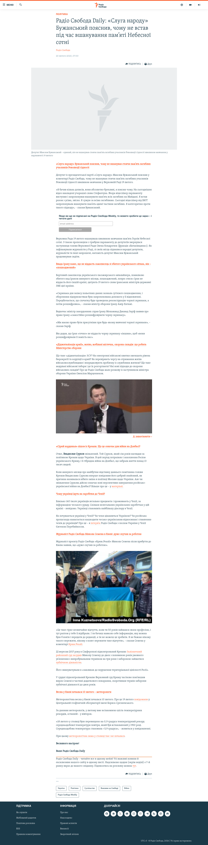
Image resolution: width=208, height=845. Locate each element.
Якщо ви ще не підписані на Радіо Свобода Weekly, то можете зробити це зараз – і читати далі (105, 217)
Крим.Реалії (75, 644)
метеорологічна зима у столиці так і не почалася (97, 736)
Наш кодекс (66, 818)
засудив (77, 655)
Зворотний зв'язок (69, 834)
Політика (62, 14)
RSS (18, 829)
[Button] (133, 64)
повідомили (141, 699)
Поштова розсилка (25, 823)
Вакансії (64, 829)
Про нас (64, 812)
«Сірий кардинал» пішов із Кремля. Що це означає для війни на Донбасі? (98, 446)
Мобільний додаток (26, 818)
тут (134, 766)
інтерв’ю (95, 523)
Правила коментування (28, 834)
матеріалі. (117, 486)
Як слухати (21, 812)
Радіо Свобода (63, 50)
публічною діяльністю (68, 662)
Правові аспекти (68, 823)
